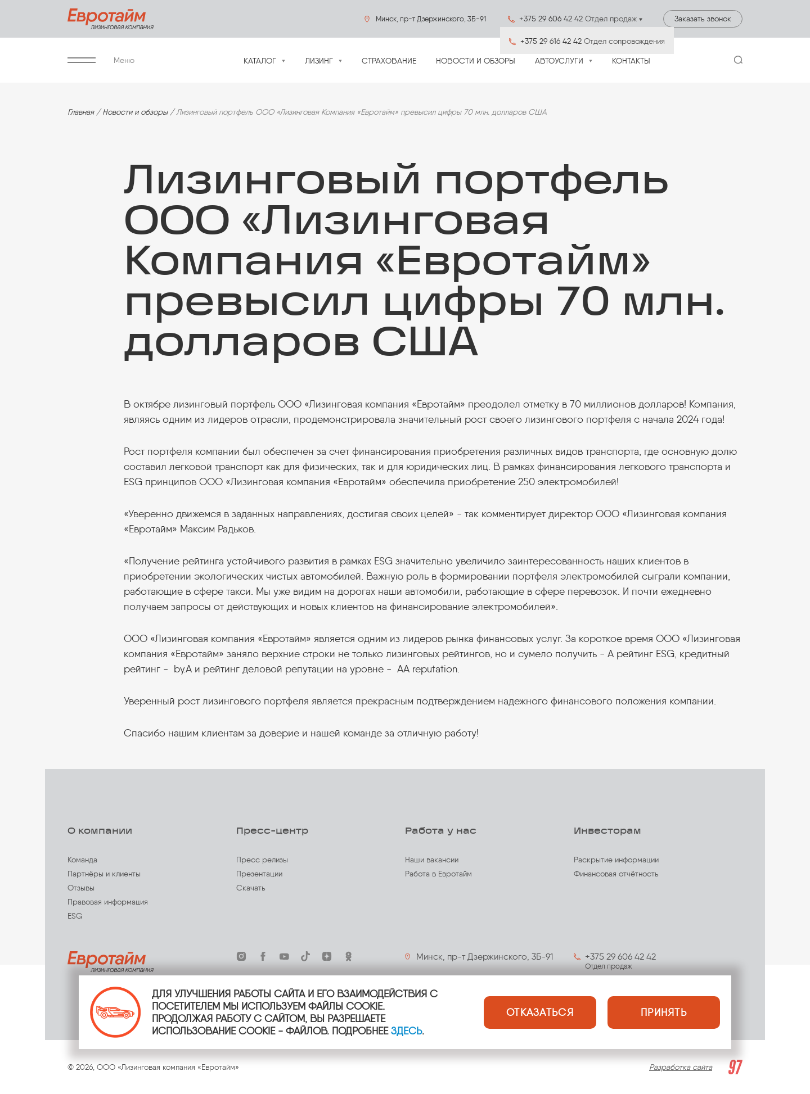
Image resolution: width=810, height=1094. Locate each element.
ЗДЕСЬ (406, 1031)
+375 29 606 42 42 (620, 956)
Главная (81, 112)
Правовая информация (108, 902)
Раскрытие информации (616, 860)
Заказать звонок (702, 19)
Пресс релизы (262, 860)
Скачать (251, 888)
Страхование (389, 61)
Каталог (260, 61)
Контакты (631, 61)
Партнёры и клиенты (104, 874)
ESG (75, 916)
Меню (101, 60)
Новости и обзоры (475, 61)
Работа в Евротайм (438, 874)
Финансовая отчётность (616, 874)
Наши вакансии (431, 860)
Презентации (259, 874)
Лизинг (319, 61)
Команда (82, 860)
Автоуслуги (559, 61)
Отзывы (81, 888)
